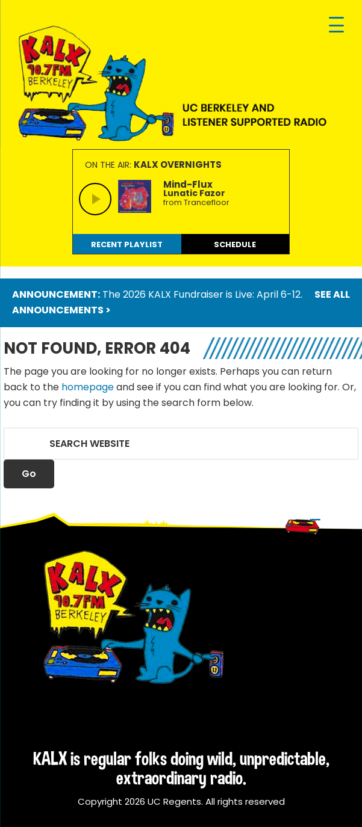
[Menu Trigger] (336, 25)
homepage (87, 387)
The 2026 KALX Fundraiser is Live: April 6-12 (201, 294)
